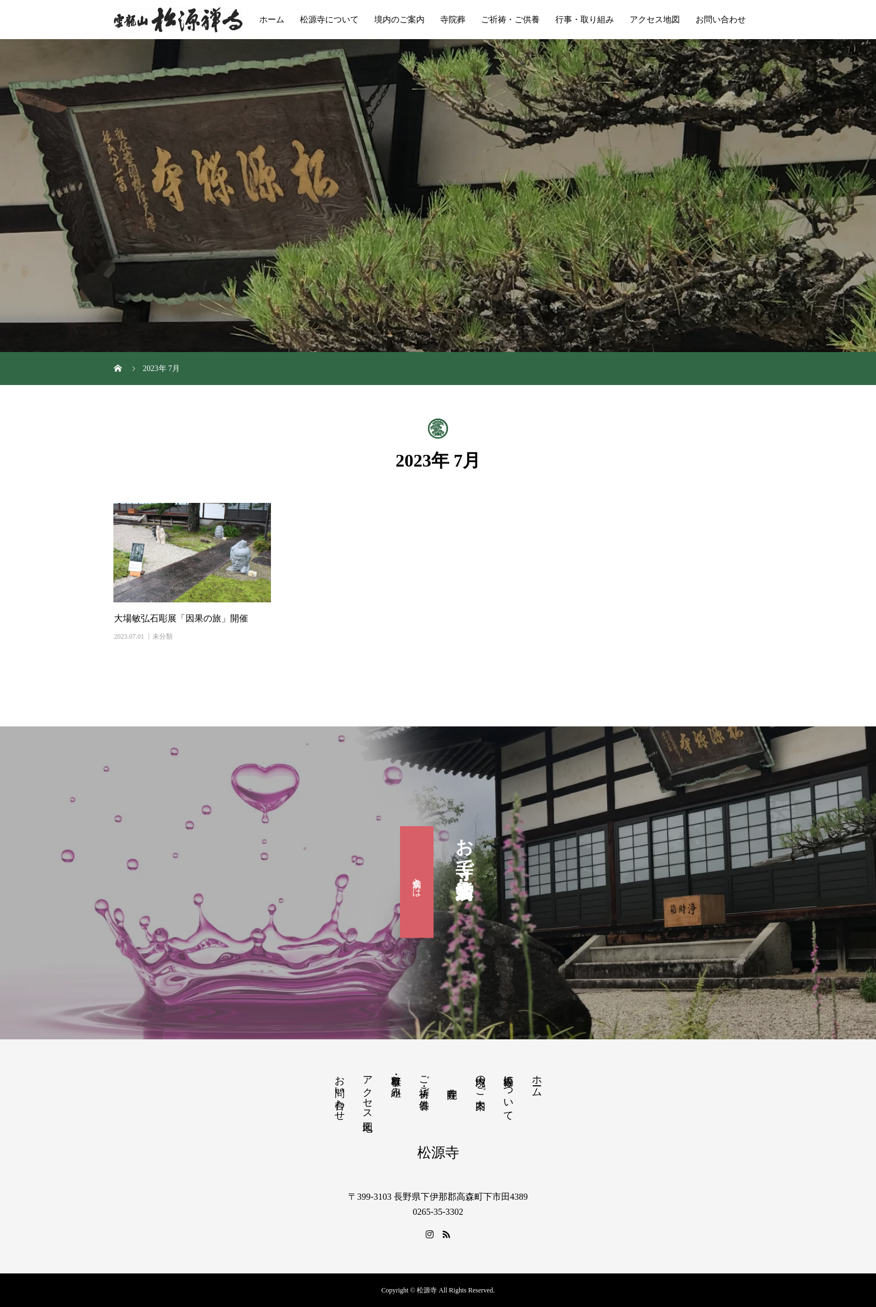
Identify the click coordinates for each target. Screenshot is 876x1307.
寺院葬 (452, 19)
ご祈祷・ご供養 (510, 19)
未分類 (163, 636)
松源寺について (329, 19)
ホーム (271, 19)
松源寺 (438, 1152)
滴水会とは (417, 882)
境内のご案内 (399, 19)
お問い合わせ (721, 19)
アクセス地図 (655, 19)
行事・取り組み (584, 19)
